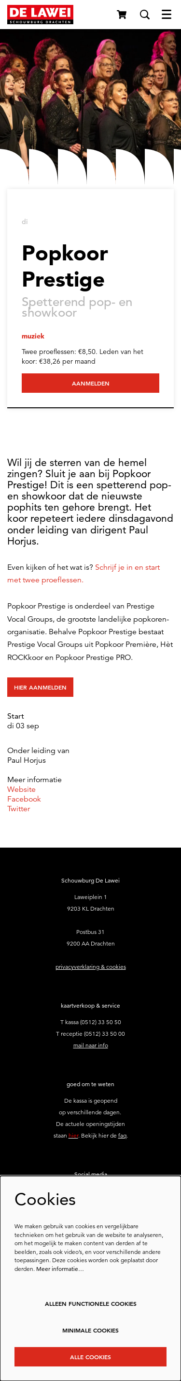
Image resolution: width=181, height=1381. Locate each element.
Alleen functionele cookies (91, 1303)
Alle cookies (90, 1357)
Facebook (24, 799)
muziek (33, 336)
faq (122, 1135)
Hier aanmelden (40, 687)
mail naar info (90, 1045)
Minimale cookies (90, 1330)
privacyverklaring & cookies (91, 966)
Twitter (18, 809)
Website (21, 789)
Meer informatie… (60, 1268)
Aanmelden (91, 383)
